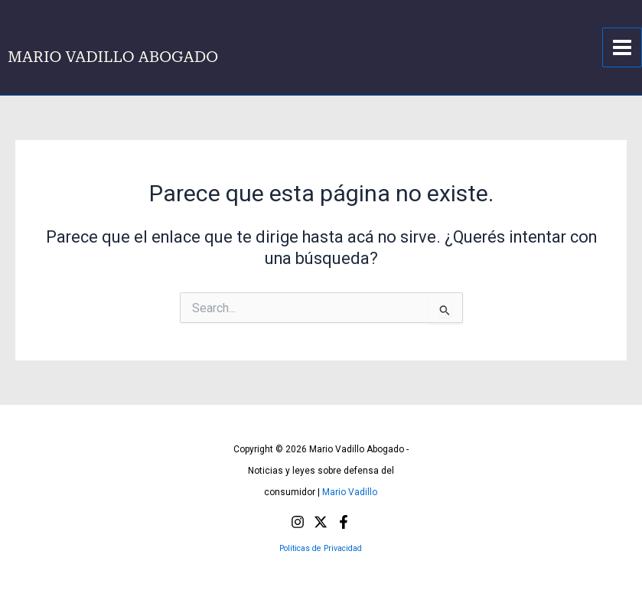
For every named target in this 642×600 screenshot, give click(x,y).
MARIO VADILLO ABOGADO (113, 56)
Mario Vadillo (349, 492)
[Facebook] (343, 522)
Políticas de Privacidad (320, 548)
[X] (321, 522)
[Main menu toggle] (622, 47)
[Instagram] (298, 522)
